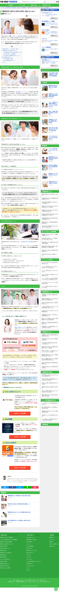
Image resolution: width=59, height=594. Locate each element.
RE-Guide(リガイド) (29, 552)
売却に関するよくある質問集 (5, 567)
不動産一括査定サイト (18, 327)
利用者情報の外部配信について (21, 581)
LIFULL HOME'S (10, 442)
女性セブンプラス (35, 580)
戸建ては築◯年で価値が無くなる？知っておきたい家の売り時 (53, 129)
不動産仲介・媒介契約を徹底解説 (6, 541)
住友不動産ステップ (46, 60)
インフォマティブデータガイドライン (44, 581)
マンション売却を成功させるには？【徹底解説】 (8, 539)
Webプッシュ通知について (54, 543)
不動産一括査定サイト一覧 (5, 548)
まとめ (3, 62)
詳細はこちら (54, 18)
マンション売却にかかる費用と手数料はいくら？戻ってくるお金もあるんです (53, 104)
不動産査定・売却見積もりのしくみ (6, 543)
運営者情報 (51, 537)
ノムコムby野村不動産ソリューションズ (33, 561)
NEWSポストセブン (19, 580)
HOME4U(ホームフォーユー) (31, 550)
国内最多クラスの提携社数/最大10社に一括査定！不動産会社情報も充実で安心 (51, 33)
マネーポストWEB (28, 580)
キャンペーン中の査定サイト (5, 559)
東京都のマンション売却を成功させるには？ (53, 174)
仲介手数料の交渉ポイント (9, 60)
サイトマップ (51, 539)
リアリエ (27, 567)
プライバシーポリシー (32, 581)
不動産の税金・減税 (46, 5)
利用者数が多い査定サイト (5, 563)
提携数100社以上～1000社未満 (5, 552)
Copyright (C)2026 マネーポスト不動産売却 (29, 585)
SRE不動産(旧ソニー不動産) (48, 21)
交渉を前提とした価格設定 (9, 53)
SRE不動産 (8, 419)
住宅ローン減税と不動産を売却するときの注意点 (53, 113)
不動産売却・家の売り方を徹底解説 (19, 7)
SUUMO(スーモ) (29, 548)
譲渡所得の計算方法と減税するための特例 (53, 86)
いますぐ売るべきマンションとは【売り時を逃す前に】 (53, 137)
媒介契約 (17, 91)
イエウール (11, 379)
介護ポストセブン (43, 580)
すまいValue (23, 355)
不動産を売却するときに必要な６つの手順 (53, 182)
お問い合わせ (51, 546)
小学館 (14, 580)
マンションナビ (29, 559)
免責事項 (51, 541)
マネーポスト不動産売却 (6, 7)
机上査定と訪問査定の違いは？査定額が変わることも (53, 166)
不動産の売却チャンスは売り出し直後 (10, 48)
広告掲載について (11, 581)
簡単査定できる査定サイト (5, 565)
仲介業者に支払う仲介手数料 (27, 241)
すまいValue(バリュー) (12, 391)
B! (20, 487)
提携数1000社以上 (3, 554)
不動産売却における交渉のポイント (9, 50)
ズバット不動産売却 (46, 47)
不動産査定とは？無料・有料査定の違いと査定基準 (53, 121)
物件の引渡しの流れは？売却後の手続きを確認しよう (19, 503)
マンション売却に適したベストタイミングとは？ (53, 150)
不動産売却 (11, 5)
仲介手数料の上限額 (8, 58)
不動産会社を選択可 (3, 561)
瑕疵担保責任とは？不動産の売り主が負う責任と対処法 (19, 495)
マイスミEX (28, 554)
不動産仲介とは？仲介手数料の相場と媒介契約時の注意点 (53, 95)
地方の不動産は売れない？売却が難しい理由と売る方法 (19, 520)
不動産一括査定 (33, 5)
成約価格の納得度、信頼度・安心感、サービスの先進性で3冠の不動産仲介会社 (51, 24)
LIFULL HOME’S (29, 541)
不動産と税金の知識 (3, 546)
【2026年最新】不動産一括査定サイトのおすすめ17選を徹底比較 (53, 74)
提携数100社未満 (3, 550)
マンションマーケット (30, 565)
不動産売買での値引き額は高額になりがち (12, 52)
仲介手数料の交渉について (7, 57)
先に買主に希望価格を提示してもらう (11, 55)
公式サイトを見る (20, 413)
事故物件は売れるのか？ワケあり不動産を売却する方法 (19, 512)
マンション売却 (22, 5)
